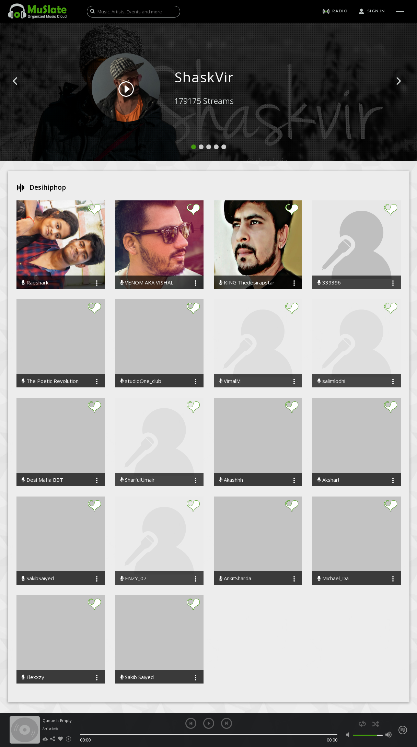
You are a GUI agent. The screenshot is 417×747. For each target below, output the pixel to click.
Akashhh (231, 480)
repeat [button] (362, 724)
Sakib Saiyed (137, 677)
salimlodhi (331, 381)
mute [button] (349, 734)
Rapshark (35, 282)
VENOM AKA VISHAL (146, 282)
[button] (22, 91)
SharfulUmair (137, 480)
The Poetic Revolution (50, 381)
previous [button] (190, 723)
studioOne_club (140, 381)
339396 (329, 282)
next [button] (226, 723)
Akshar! (328, 480)
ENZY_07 (133, 578)
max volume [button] (389, 734)
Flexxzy (33, 677)
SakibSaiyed (38, 578)
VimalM (230, 381)
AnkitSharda (235, 578)
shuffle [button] (375, 724)
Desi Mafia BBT (42, 480)
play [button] (208, 723)
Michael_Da (333, 578)
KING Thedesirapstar (247, 282)
